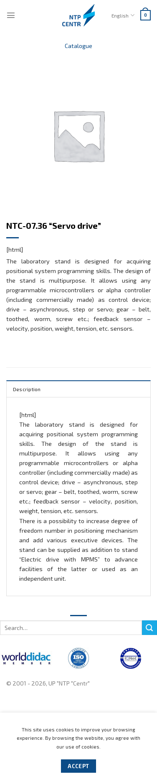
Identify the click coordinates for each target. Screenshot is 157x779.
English (122, 15)
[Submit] (149, 627)
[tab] (78, 388)
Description (27, 389)
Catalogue (78, 45)
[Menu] (10, 15)
